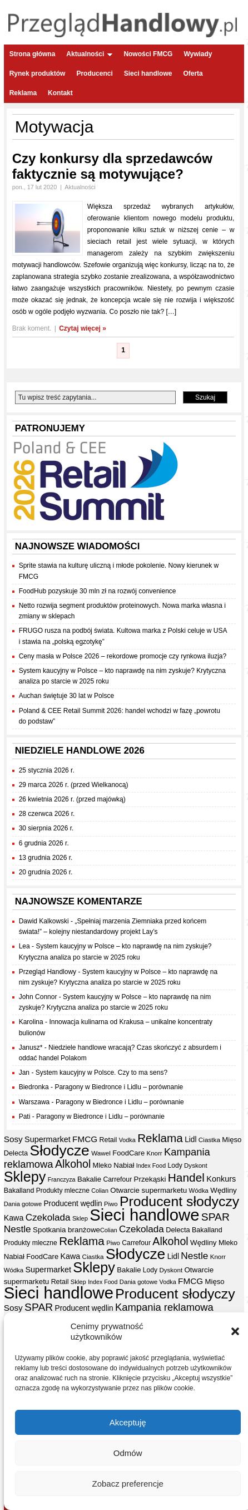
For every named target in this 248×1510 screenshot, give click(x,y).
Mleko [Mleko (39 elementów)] (102, 1165)
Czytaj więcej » (82, 328)
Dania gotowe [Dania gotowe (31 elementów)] (23, 1204)
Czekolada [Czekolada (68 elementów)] (48, 1217)
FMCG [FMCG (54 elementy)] (84, 1139)
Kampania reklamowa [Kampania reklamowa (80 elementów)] (164, 1307)
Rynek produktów (37, 73)
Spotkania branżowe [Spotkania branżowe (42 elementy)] (66, 1230)
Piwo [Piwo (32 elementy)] (111, 1204)
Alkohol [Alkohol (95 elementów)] (73, 1164)
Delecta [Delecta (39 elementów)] (16, 1153)
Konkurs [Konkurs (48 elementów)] (221, 1178)
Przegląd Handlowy (47, 972)
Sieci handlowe (148, 73)
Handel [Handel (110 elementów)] (186, 1177)
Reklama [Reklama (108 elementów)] (160, 1138)
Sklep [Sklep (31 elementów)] (80, 1218)
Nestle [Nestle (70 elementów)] (17, 1228)
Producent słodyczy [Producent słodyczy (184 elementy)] (179, 1201)
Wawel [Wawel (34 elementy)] (101, 1153)
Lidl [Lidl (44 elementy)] (190, 1139)
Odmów (127, 1453)
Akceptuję (128, 1423)
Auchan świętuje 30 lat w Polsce (66, 696)
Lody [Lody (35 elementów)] (174, 1165)
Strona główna (32, 54)
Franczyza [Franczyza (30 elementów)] (62, 1179)
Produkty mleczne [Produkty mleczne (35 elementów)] (63, 1190)
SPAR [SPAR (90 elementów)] (215, 1217)
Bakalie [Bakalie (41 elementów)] (89, 1179)
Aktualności (89, 54)
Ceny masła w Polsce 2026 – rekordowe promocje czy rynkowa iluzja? (123, 656)
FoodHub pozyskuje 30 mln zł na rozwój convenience (97, 591)
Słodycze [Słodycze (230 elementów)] (59, 1150)
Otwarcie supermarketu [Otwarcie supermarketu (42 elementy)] (148, 1190)
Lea (24, 946)
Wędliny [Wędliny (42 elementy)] (223, 1190)
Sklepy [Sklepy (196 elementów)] (25, 1176)
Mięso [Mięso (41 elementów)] (231, 1139)
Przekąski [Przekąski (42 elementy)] (150, 1179)
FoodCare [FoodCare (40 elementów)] (128, 1153)
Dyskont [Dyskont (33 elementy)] (195, 1165)
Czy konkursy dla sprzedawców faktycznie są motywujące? (112, 166)
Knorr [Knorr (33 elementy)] (154, 1153)
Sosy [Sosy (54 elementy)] (13, 1139)
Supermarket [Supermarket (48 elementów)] (47, 1139)
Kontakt (60, 93)
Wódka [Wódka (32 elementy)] (199, 1190)
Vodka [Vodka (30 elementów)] (127, 1140)
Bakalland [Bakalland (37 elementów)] (19, 1190)
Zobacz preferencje (127, 1484)
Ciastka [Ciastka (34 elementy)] (209, 1139)
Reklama (23, 93)
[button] (235, 1332)
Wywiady (197, 54)
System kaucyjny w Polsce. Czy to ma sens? (101, 1072)
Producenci (94, 73)
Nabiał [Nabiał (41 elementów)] (123, 1165)
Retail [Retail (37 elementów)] (108, 1140)
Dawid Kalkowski (44, 921)
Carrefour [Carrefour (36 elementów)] (117, 1179)
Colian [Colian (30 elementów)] (99, 1190)
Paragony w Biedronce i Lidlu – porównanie (118, 1087)
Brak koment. (32, 328)
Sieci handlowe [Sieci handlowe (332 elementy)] (144, 1215)
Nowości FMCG (147, 54)
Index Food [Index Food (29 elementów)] (151, 1165)
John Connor (38, 997)
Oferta (192, 73)
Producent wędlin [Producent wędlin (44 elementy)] (72, 1203)
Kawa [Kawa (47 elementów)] (14, 1217)
